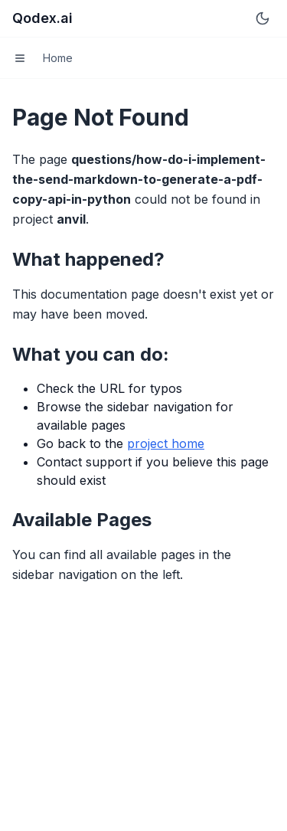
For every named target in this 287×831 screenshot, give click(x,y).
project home (165, 443)
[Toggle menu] (20, 58)
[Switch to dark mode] (262, 18)
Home (58, 57)
